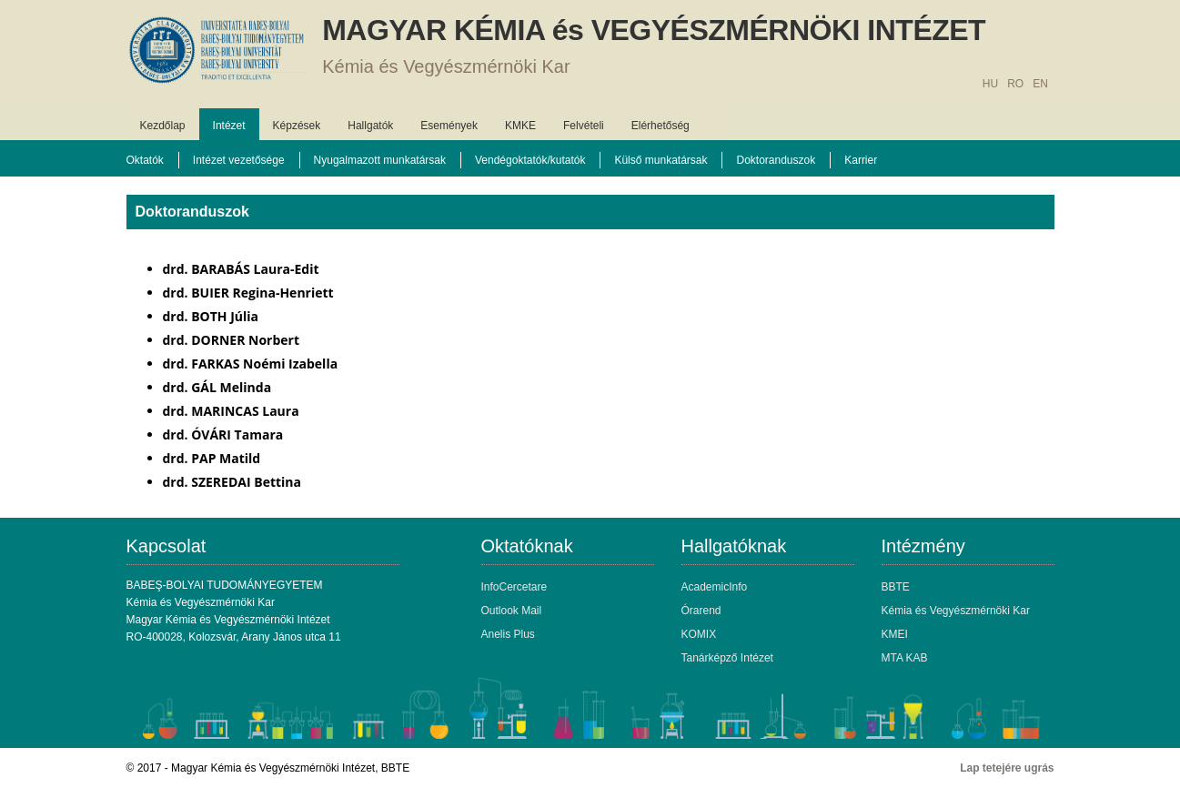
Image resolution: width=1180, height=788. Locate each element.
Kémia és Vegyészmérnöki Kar (446, 66)
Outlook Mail (511, 610)
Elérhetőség (660, 125)
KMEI (895, 634)
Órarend (701, 610)
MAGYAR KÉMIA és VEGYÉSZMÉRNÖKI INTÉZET (653, 30)
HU (990, 83)
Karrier (860, 160)
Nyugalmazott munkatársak (380, 160)
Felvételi (583, 125)
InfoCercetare (514, 587)
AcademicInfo (714, 587)
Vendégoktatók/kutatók (530, 160)
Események (449, 125)
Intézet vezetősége (239, 160)
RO (1015, 83)
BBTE (896, 587)
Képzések (297, 125)
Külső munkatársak (660, 160)
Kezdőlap (163, 125)
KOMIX (699, 634)
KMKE (520, 125)
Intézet (229, 125)
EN (1040, 83)
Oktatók (145, 160)
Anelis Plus (508, 634)
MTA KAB (905, 658)
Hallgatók (370, 125)
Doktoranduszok (775, 160)
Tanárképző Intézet (727, 658)
